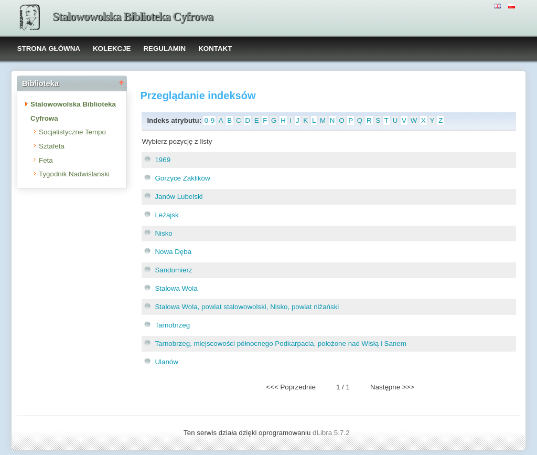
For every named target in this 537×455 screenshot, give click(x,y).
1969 (162, 160)
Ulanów (166, 362)
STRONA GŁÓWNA (48, 48)
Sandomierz (173, 270)
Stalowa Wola (176, 288)
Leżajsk (166, 215)
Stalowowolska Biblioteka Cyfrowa (132, 16)
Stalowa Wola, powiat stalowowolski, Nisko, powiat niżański (247, 307)
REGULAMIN (164, 48)
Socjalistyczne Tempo (72, 132)
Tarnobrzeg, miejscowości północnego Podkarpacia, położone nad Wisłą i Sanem (280, 343)
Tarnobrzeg (172, 325)
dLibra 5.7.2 (332, 433)
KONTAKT (215, 48)
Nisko (163, 233)
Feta (46, 160)
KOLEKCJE (112, 48)
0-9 (209, 120)
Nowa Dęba (173, 252)
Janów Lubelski (178, 196)
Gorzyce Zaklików (182, 178)
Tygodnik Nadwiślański (74, 174)
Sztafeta (52, 146)
